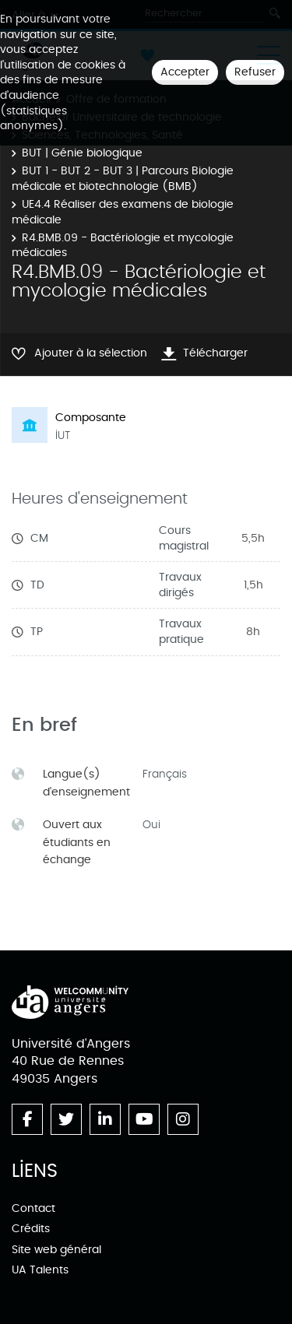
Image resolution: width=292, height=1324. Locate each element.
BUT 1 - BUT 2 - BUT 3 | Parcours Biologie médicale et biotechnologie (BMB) (123, 179)
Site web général (56, 1249)
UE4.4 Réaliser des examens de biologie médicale (123, 212)
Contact (33, 1208)
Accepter (184, 72)
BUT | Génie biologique (82, 153)
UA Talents (40, 1270)
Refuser (255, 72)
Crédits (31, 1228)
